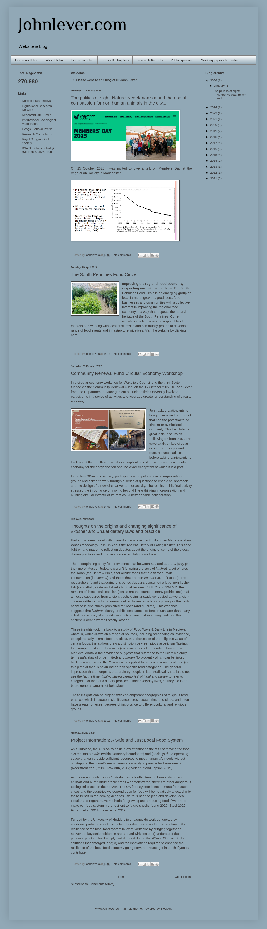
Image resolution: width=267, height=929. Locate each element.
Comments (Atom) (102, 884)
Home (122, 876)
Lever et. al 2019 (113, 810)
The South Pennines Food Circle (103, 274)
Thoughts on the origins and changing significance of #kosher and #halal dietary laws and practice (123, 529)
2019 (214, 131)
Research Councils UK (37, 134)
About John (54, 60)
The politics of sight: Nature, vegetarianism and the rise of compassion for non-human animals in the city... (128, 100)
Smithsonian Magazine (165, 540)
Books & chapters (115, 60)
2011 (214, 178)
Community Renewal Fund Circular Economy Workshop (127, 373)
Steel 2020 (177, 805)
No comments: (123, 255)
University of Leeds (121, 824)
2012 (214, 172)
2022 (214, 113)
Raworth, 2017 (118, 768)
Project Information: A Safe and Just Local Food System (127, 740)
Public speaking (182, 60)
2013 (214, 166)
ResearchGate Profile (36, 115)
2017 (214, 142)
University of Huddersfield (112, 819)
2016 (214, 149)
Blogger (165, 908)
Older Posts (183, 876)
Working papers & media (219, 60)
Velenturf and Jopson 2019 (151, 768)
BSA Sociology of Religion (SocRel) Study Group (39, 149)
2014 (214, 160)
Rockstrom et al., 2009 (89, 768)
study (102, 564)
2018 (214, 137)
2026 (214, 80)
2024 (214, 107)
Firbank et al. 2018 (85, 810)
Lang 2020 (159, 805)
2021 (214, 119)
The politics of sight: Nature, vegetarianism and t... (229, 94)
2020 (214, 125)
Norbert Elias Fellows (36, 100)
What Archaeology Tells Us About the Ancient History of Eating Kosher (123, 545)
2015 (214, 154)
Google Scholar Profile (37, 129)
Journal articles (82, 60)
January (220, 85)
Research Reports (149, 60)
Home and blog (26, 60)
